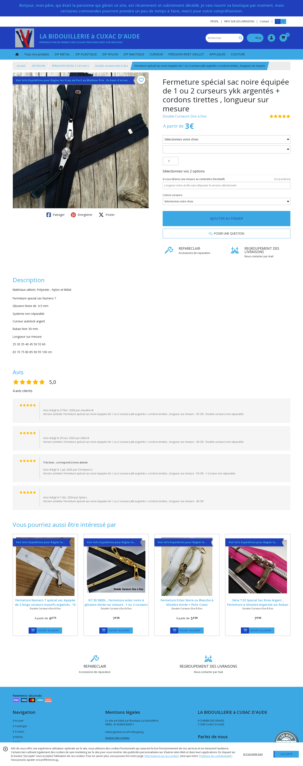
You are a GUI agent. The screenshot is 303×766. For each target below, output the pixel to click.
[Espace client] (271, 38)
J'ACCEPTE (286, 754)
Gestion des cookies (117, 738)
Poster (107, 214)
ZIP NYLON (38, 66)
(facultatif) (226, 179)
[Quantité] (170, 161)
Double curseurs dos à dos (111, 66)
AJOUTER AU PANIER (226, 218)
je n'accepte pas (253, 754)
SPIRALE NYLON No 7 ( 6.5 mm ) (70, 66)
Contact (264, 21)
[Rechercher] (240, 38)
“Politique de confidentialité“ (215, 756)
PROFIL (18, 737)
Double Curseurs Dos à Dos (185, 116)
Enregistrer (81, 214)
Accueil (21, 66)
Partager (56, 214)
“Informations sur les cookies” (161, 756)
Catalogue (20, 726)
